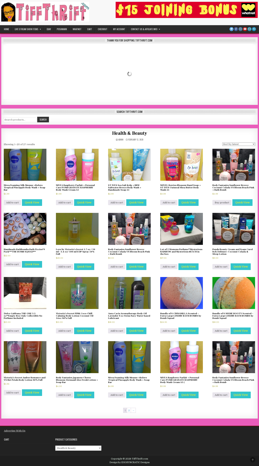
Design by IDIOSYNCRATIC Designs (130, 462)
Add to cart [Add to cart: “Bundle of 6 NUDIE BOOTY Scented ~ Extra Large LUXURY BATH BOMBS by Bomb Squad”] (221, 330)
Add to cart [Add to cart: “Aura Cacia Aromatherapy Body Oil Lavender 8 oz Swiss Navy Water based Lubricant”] (116, 330)
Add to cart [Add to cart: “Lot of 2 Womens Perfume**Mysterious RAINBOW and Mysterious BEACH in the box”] (169, 266)
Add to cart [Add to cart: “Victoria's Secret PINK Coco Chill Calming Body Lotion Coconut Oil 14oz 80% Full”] (64, 330)
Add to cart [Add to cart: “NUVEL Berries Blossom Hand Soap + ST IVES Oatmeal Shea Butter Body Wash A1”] (169, 202)
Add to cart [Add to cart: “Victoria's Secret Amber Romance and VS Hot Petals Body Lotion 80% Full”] (12, 392)
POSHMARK (62, 29)
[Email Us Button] (249, 29)
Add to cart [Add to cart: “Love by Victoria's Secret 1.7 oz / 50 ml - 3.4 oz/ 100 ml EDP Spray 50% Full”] (64, 266)
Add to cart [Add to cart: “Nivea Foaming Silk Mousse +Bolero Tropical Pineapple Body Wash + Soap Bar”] (12, 202)
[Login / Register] (254, 29)
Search (43, 119)
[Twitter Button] (231, 29)
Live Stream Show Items (26, 29)
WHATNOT (77, 29)
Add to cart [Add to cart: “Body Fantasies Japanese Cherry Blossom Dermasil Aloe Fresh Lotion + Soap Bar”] (64, 395)
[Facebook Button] (236, 29)
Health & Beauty (129, 133)
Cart (89, 29)
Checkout (102, 29)
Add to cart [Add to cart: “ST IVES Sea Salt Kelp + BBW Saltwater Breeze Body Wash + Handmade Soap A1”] (116, 202)
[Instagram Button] (240, 29)
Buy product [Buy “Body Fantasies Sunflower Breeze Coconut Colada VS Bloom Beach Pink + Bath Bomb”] (222, 202)
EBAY (49, 29)
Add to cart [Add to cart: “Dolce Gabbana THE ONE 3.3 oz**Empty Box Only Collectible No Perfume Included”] (12, 330)
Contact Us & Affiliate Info (144, 29)
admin (120, 140)
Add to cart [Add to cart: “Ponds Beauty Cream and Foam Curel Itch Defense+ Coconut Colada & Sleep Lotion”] (221, 266)
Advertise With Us (14, 430)
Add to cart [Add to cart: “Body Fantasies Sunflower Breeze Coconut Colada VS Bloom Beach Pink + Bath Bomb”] (116, 266)
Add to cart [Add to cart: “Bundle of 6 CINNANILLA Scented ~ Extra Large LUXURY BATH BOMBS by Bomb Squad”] (169, 330)
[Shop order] (238, 144)
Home (6, 29)
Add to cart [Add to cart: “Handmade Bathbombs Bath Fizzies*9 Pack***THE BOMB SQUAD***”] (12, 264)
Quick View (32, 202)
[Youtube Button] (245, 29)
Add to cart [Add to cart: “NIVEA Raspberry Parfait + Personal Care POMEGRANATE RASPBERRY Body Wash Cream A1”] (64, 202)
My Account (119, 29)
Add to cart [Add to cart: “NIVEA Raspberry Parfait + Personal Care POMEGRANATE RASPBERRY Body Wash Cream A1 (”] (169, 395)
